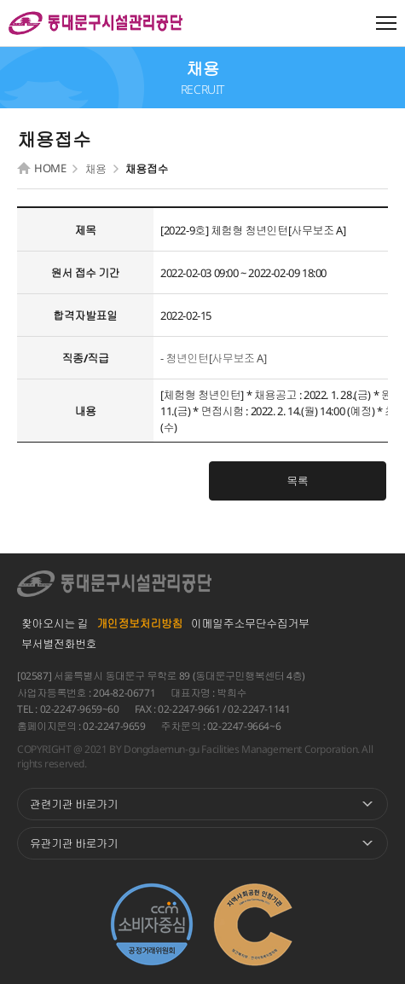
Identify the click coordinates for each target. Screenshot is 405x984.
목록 (297, 481)
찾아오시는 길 (54, 623)
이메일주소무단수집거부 (250, 623)
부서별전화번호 (58, 643)
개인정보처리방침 (139, 623)
